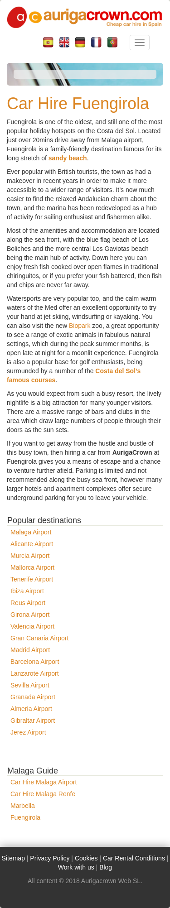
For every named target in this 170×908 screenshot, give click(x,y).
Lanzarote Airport (34, 673)
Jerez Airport (28, 732)
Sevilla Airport (29, 685)
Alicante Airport (31, 544)
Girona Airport (29, 614)
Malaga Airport (30, 532)
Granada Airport (32, 697)
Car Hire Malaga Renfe (42, 794)
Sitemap (13, 858)
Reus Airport (27, 602)
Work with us (76, 867)
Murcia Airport (29, 555)
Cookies (86, 858)
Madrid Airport (30, 649)
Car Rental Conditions (134, 858)
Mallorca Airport (32, 567)
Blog (105, 867)
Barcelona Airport (34, 661)
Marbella (22, 805)
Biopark (79, 325)
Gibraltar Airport (32, 720)
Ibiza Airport (27, 591)
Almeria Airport (31, 708)
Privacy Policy (49, 858)
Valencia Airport (32, 626)
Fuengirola (25, 817)
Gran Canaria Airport (39, 638)
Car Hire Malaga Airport (43, 782)
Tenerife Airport (31, 579)
